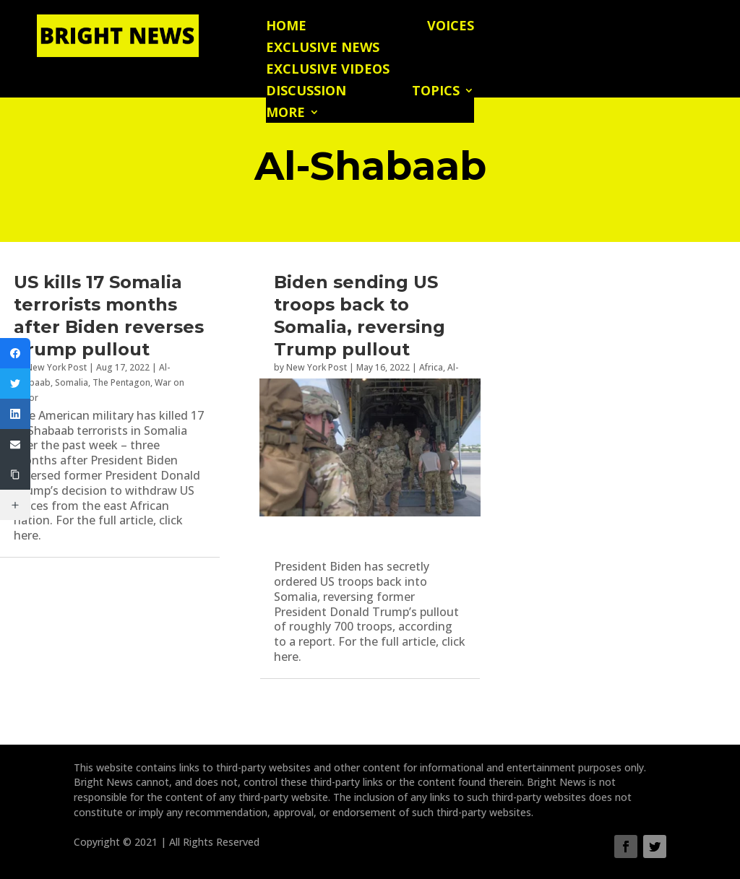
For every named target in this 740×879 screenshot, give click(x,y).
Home (286, 27)
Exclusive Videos (328, 70)
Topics (436, 92)
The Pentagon (121, 382)
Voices (450, 27)
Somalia (71, 382)
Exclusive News (322, 49)
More (285, 114)
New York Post (56, 367)
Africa (431, 367)
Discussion (306, 92)
